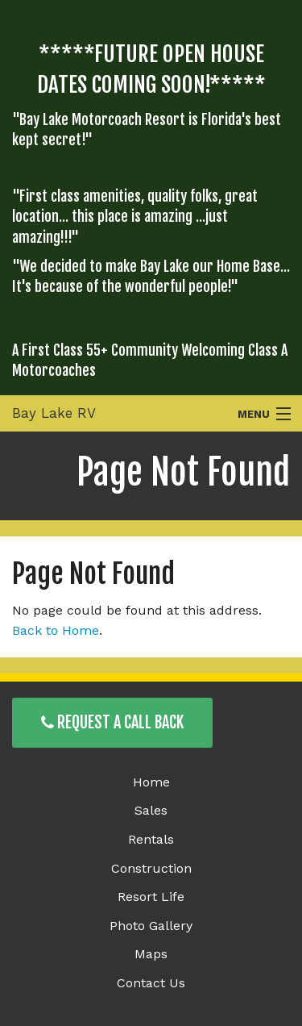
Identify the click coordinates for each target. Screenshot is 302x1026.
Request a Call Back (112, 722)
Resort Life (151, 896)
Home (151, 782)
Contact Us (151, 983)
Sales (151, 810)
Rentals (151, 839)
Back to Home (55, 630)
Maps (151, 953)
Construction (151, 868)
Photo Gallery (151, 925)
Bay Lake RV (54, 413)
